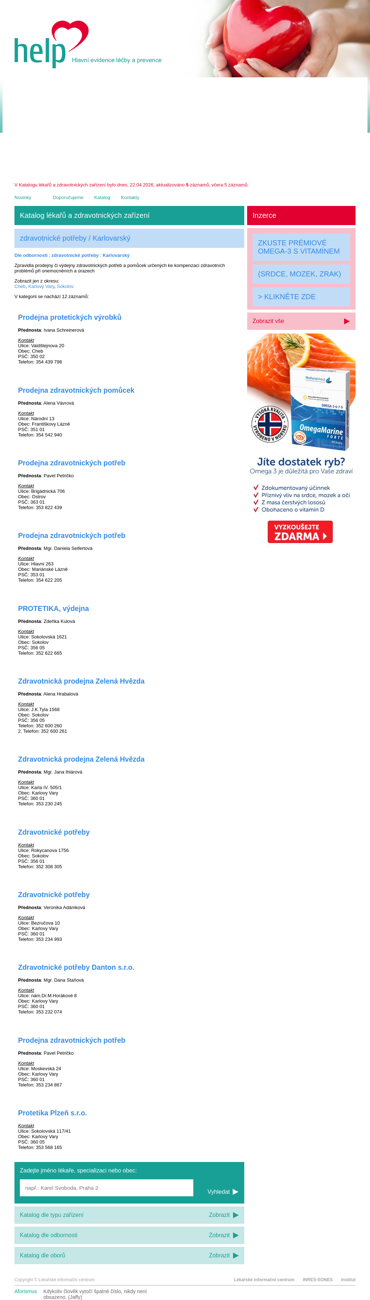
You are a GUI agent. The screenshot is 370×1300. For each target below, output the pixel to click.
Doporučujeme (68, 197)
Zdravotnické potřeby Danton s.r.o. (76, 967)
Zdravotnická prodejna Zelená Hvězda (81, 681)
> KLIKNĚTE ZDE (287, 297)
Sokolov (65, 286)
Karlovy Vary (41, 286)
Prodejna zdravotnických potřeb (71, 463)
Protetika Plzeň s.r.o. (52, 1113)
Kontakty (130, 197)
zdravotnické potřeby (75, 255)
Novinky (22, 197)
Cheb (20, 286)
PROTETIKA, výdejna (53, 608)
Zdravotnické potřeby (54, 832)
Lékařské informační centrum (264, 1279)
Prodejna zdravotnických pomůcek (76, 390)
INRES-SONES (318, 1279)
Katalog (102, 197)
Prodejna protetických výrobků (69, 317)
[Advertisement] (185, 127)
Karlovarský (116, 255)
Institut (348, 1279)
